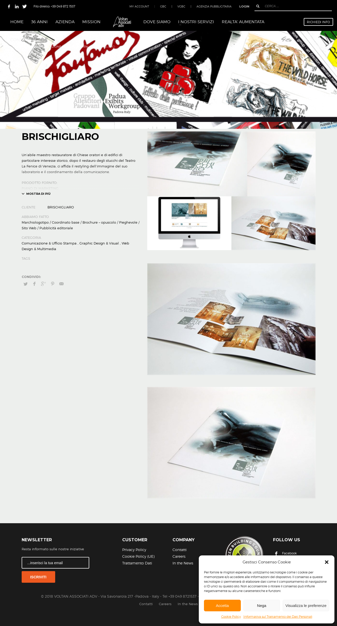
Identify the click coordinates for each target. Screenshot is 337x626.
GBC (163, 6)
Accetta (222, 605)
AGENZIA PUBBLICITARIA (214, 6)
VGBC (181, 6)
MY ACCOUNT (139, 6)
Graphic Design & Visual (99, 243)
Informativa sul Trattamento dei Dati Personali (277, 617)
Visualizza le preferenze (305, 605)
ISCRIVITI (38, 577)
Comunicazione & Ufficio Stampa (49, 243)
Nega (261, 605)
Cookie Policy (231, 617)
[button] (326, 562)
